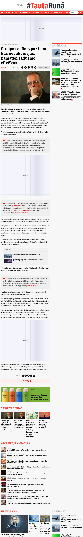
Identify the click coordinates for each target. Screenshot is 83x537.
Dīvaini (35, 12)
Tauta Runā (7, 44)
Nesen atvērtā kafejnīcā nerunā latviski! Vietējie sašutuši (28, 503)
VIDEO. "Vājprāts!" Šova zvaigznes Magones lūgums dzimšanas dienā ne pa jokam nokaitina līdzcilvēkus (71, 96)
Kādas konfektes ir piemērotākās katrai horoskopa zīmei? (26, 479)
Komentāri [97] (26, 381)
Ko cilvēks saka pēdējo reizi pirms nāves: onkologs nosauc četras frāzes (26, 473)
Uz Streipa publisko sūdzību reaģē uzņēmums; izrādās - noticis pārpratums (6, 426)
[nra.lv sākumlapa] (20, 5)
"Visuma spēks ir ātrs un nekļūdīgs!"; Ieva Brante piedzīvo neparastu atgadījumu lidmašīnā (25, 491)
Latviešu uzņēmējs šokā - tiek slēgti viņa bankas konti (34, 526)
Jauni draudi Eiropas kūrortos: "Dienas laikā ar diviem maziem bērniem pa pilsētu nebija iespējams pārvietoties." (71, 82)
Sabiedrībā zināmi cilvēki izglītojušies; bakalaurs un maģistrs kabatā (27, 485)
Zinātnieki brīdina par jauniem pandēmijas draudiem (43, 424)
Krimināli (59, 12)
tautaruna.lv (4, 67)
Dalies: (18, 375)
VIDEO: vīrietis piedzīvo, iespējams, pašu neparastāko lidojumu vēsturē (27, 456)
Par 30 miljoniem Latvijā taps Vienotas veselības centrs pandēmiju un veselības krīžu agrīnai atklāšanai (32, 428)
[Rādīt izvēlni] (2, 12)
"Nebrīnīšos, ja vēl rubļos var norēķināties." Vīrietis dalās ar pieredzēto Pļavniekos (45, 528)
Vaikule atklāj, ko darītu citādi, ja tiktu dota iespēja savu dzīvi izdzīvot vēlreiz (28, 468)
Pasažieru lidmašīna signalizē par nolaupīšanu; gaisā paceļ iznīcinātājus (71, 53)
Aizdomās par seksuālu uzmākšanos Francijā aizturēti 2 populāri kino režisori (28, 462)
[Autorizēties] (81, 12)
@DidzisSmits (16, 206)
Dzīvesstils (24, 12)
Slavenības (11, 12)
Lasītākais (59, 45)
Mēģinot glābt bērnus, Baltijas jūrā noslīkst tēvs (26, 254)
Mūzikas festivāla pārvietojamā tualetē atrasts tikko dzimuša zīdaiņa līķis (28, 260)
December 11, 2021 (21, 213)
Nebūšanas (46, 12)
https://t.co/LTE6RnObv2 (21, 210)
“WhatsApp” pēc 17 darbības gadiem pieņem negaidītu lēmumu (71, 71)
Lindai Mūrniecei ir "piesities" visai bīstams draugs (26, 450)
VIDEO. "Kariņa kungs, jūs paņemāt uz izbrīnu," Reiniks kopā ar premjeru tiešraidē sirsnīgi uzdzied (27, 497)
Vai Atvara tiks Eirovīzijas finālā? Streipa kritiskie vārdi (19, 424)
